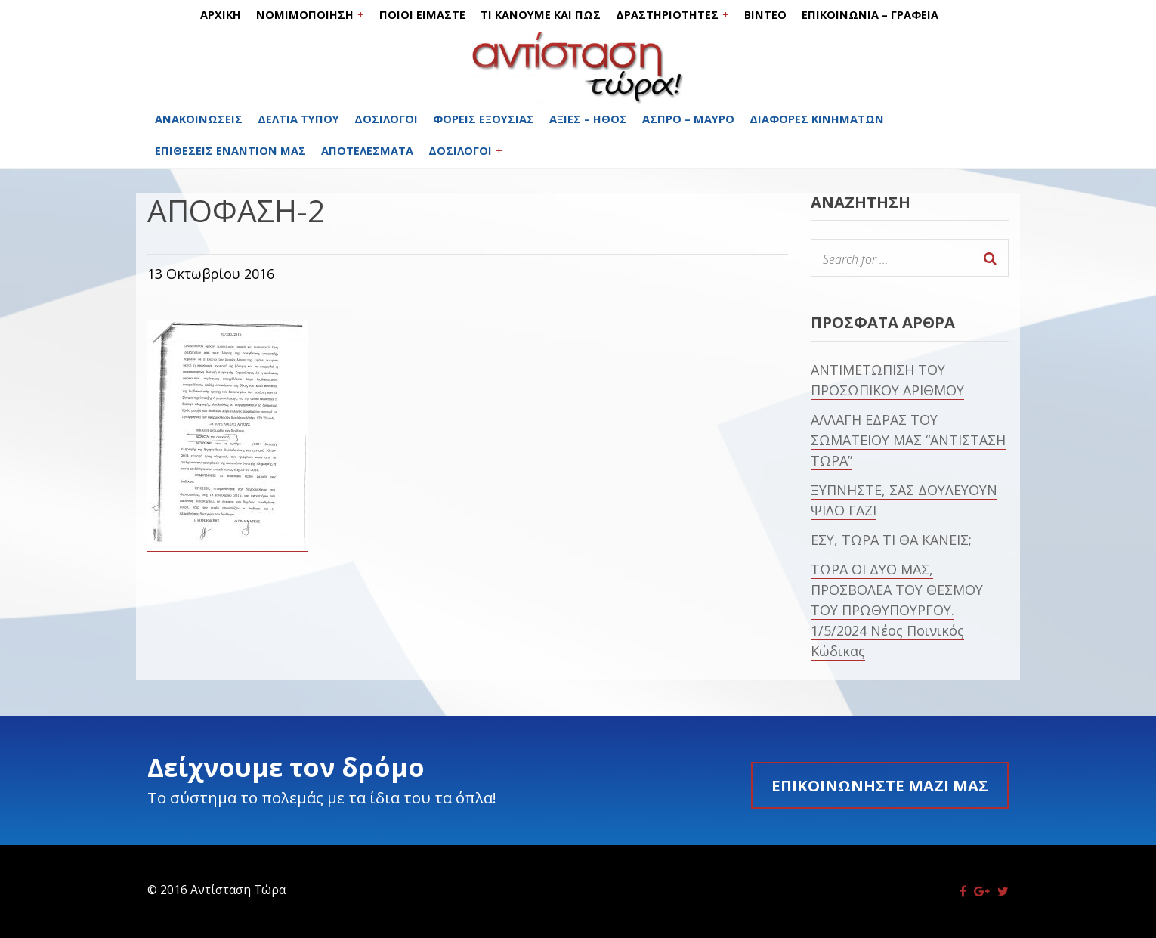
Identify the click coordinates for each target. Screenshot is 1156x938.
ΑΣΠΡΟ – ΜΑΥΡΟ (688, 119)
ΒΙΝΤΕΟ (765, 15)
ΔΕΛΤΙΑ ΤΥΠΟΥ (298, 119)
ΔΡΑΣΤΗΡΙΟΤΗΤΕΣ (667, 15)
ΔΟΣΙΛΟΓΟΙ (386, 119)
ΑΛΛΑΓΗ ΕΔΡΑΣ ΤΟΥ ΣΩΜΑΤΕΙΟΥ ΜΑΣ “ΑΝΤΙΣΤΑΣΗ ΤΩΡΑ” (908, 439)
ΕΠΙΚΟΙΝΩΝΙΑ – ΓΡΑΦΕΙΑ (870, 15)
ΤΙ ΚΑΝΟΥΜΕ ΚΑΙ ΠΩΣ (541, 15)
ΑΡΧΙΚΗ (220, 15)
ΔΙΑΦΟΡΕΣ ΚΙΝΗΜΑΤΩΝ (817, 119)
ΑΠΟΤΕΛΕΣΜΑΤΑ (367, 151)
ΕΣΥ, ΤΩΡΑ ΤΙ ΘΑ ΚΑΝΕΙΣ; (891, 540)
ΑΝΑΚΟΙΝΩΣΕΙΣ (199, 119)
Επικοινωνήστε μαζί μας (879, 785)
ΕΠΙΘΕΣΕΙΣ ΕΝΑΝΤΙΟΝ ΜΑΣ (230, 151)
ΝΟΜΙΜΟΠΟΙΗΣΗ (305, 15)
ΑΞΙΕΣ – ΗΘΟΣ (588, 119)
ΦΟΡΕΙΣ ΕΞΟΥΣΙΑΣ (483, 119)
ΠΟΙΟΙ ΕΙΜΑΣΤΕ (422, 15)
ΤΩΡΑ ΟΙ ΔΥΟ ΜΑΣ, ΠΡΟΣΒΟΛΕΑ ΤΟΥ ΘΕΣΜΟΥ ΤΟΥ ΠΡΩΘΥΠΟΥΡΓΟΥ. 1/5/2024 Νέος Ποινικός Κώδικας (897, 610)
